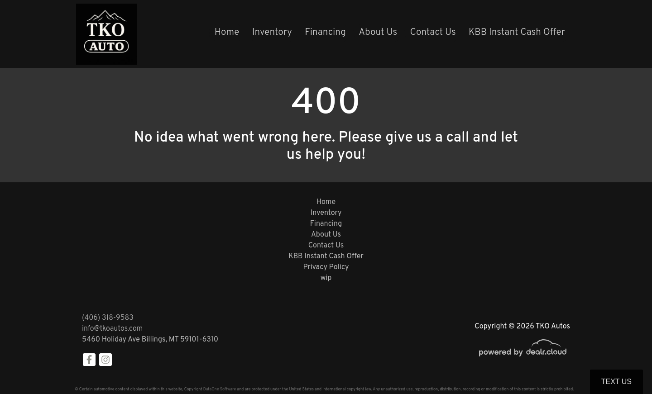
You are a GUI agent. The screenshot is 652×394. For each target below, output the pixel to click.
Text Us (616, 381)
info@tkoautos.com (112, 328)
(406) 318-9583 (108, 318)
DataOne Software (219, 389)
